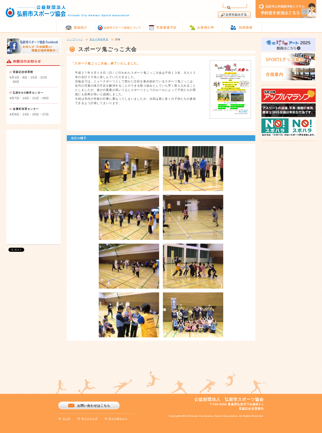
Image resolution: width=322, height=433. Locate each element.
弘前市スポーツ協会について (122, 27)
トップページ (75, 39)
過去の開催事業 (99, 39)
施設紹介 (80, 27)
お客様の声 (205, 27)
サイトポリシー (117, 418)
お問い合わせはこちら (93, 405)
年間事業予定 (166, 27)
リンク (66, 418)
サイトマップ (89, 418)
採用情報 (245, 27)
